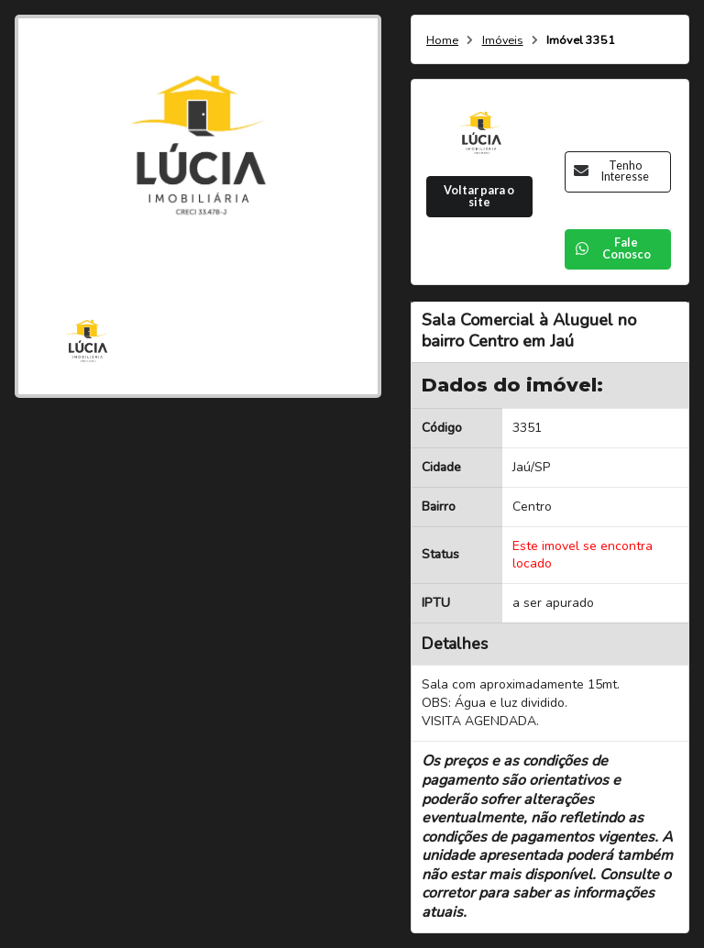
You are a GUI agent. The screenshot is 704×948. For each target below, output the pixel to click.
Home (442, 41)
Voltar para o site (479, 196)
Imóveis (502, 41)
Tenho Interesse (611, 171)
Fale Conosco (612, 248)
